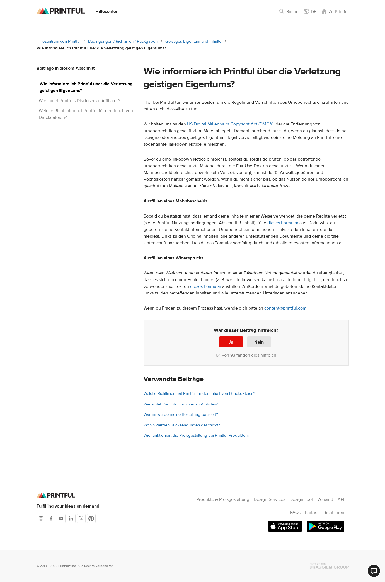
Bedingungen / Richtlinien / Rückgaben (123, 41)
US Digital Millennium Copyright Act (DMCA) (230, 124)
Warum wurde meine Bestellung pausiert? (181, 414)
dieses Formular (282, 223)
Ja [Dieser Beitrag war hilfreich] (231, 342)
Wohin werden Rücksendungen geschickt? (182, 425)
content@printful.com (285, 308)
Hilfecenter (106, 11)
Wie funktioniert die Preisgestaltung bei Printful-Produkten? (196, 435)
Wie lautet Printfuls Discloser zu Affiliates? (79, 100)
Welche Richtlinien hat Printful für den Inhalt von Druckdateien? (199, 393)
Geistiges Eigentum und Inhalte (193, 41)
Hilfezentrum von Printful (58, 41)
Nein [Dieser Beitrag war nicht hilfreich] (259, 342)
